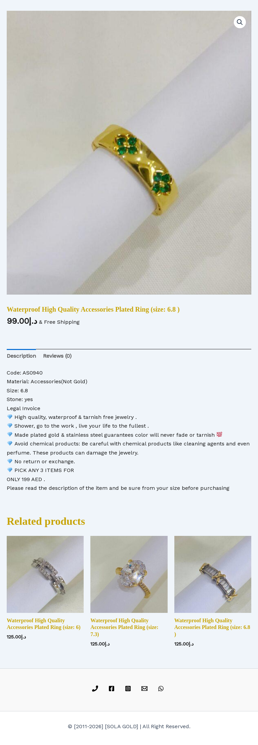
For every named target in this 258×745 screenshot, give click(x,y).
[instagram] (129, 688)
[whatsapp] (162, 688)
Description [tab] (21, 356)
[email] (145, 688)
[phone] (96, 688)
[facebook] (112, 688)
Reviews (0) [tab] (57, 356)
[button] (240, 22)
